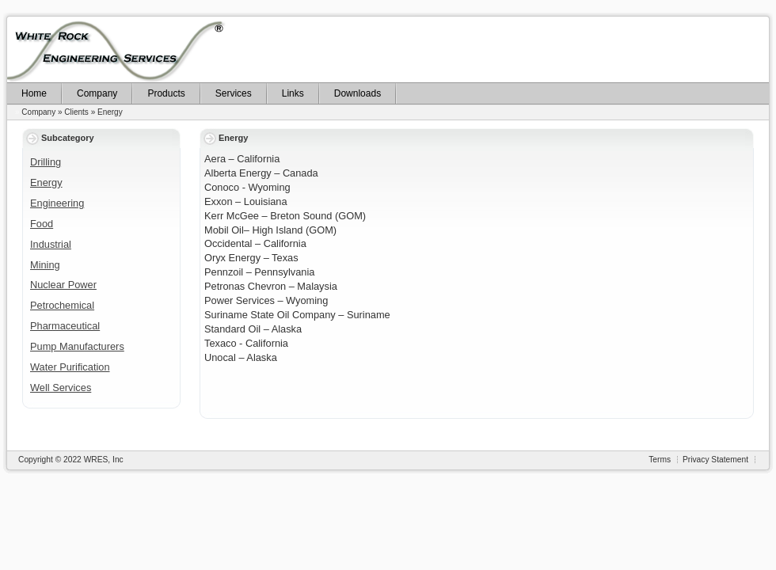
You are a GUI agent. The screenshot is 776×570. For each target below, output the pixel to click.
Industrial (50, 244)
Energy (110, 112)
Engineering (57, 203)
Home (34, 93)
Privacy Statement (715, 459)
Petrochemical (62, 305)
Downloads (357, 93)
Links (293, 93)
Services (233, 93)
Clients (76, 112)
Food (41, 224)
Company (97, 93)
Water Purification (70, 367)
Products (165, 93)
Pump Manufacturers (77, 346)
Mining (45, 265)
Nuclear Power (63, 285)
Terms (660, 459)
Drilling (45, 162)
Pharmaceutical (65, 326)
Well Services (60, 387)
